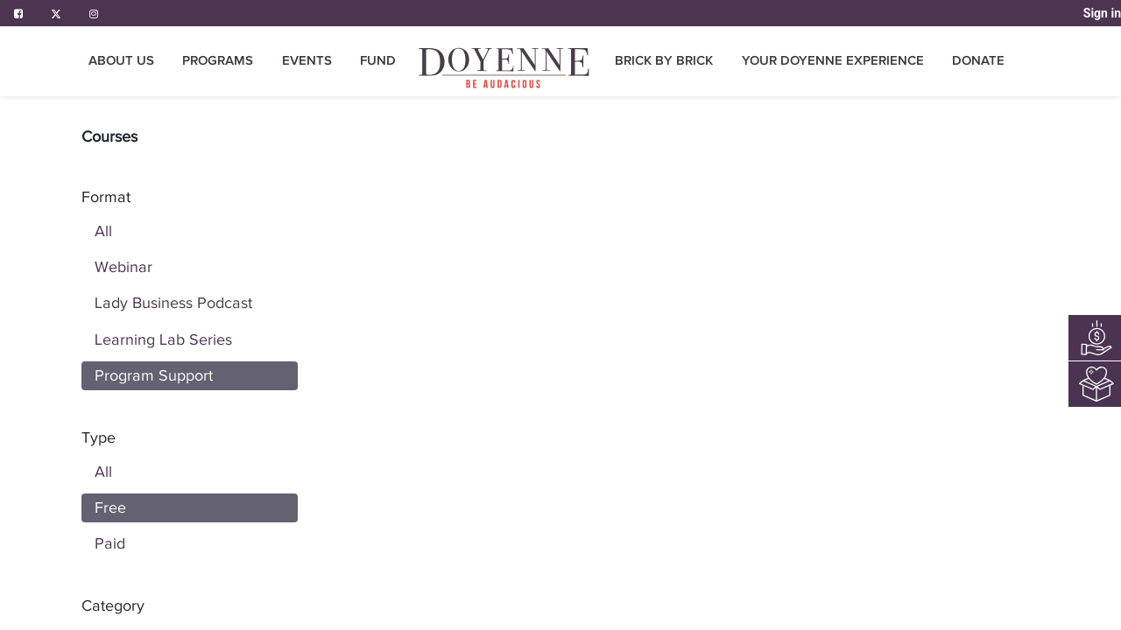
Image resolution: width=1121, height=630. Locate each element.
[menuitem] (378, 61)
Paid (110, 543)
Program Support (154, 375)
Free (110, 507)
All (103, 231)
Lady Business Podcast (173, 303)
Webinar (123, 267)
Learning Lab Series (163, 339)
